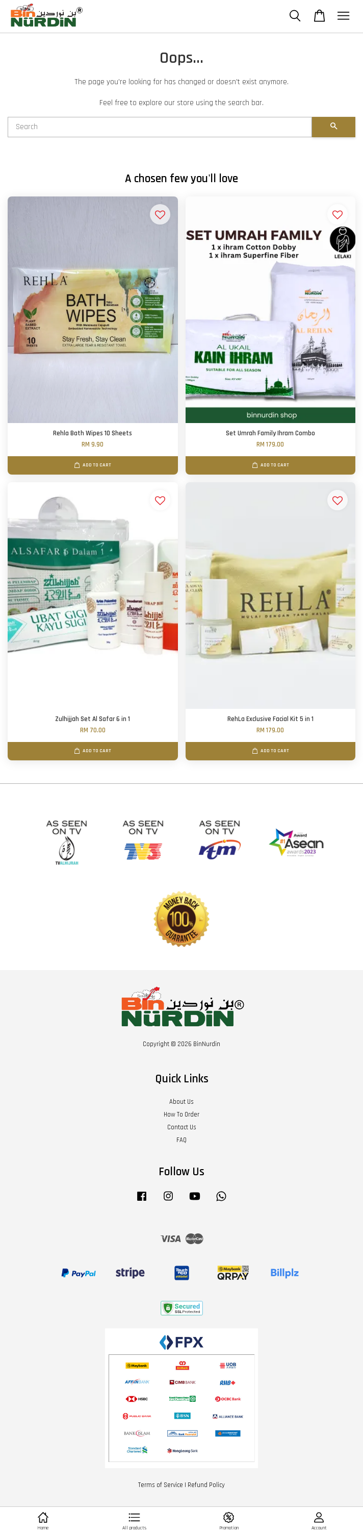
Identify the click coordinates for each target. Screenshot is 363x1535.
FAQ (181, 1140)
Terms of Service (160, 1485)
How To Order (181, 1114)
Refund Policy (206, 1485)
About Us (181, 1102)
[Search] (160, 127)
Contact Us (181, 1127)
